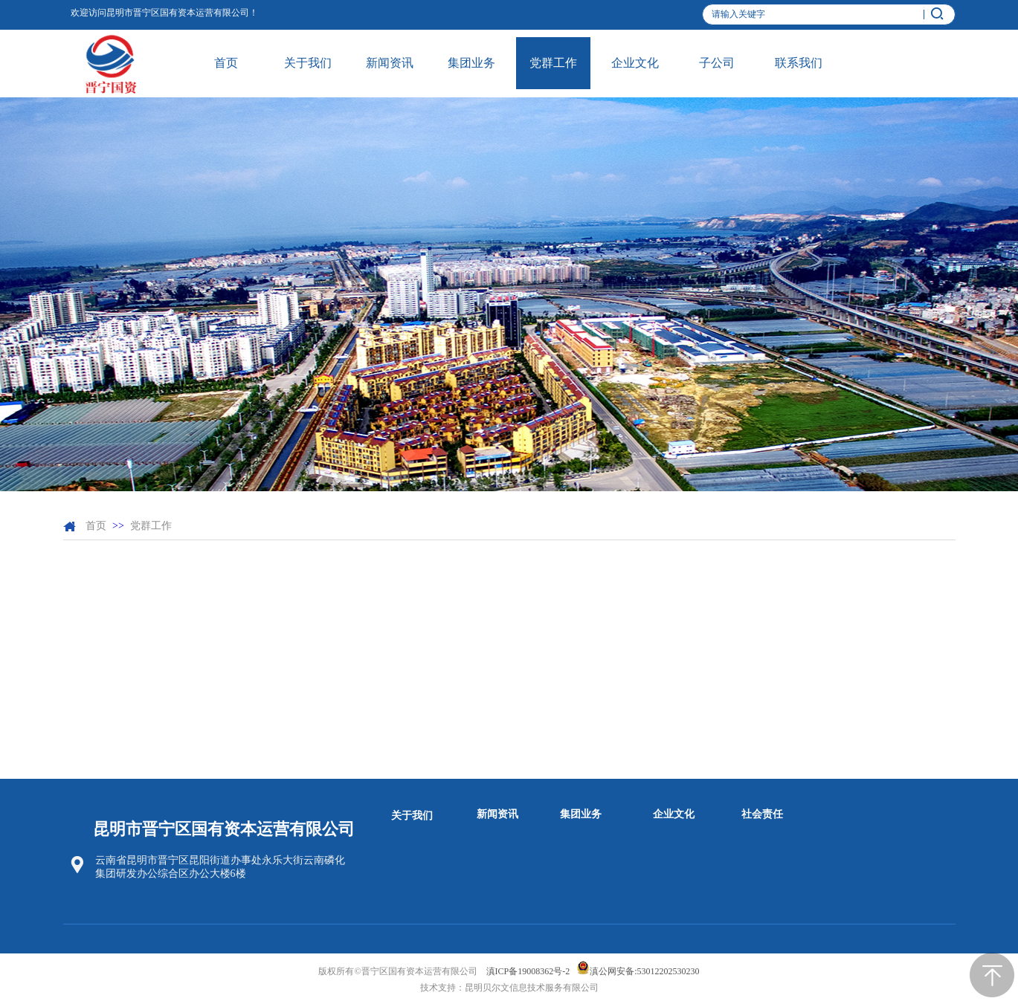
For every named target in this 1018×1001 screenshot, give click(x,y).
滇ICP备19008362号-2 (528, 971)
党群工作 (151, 525)
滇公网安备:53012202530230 (644, 971)
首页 (96, 525)
